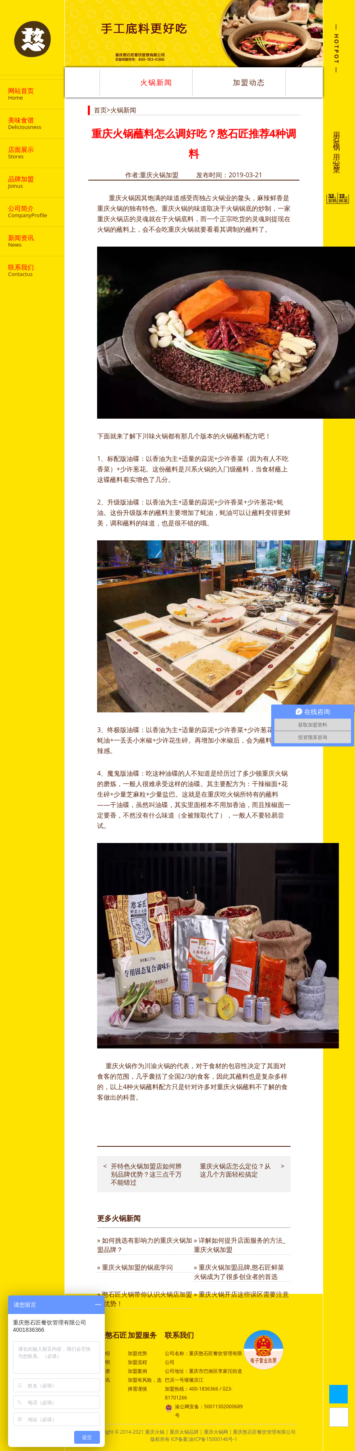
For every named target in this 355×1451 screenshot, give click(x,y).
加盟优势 (137, 1353)
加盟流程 (137, 1362)
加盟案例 (137, 1371)
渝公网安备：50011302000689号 (204, 1410)
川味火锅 (155, 436)
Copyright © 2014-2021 (118, 1431)
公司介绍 (100, 1353)
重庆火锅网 (216, 1431)
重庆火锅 (122, 197)
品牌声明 (100, 1362)
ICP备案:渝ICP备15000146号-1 (204, 1439)
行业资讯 (100, 1379)
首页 (100, 110)
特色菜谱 (100, 1371)
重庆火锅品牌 (184, 1431)
